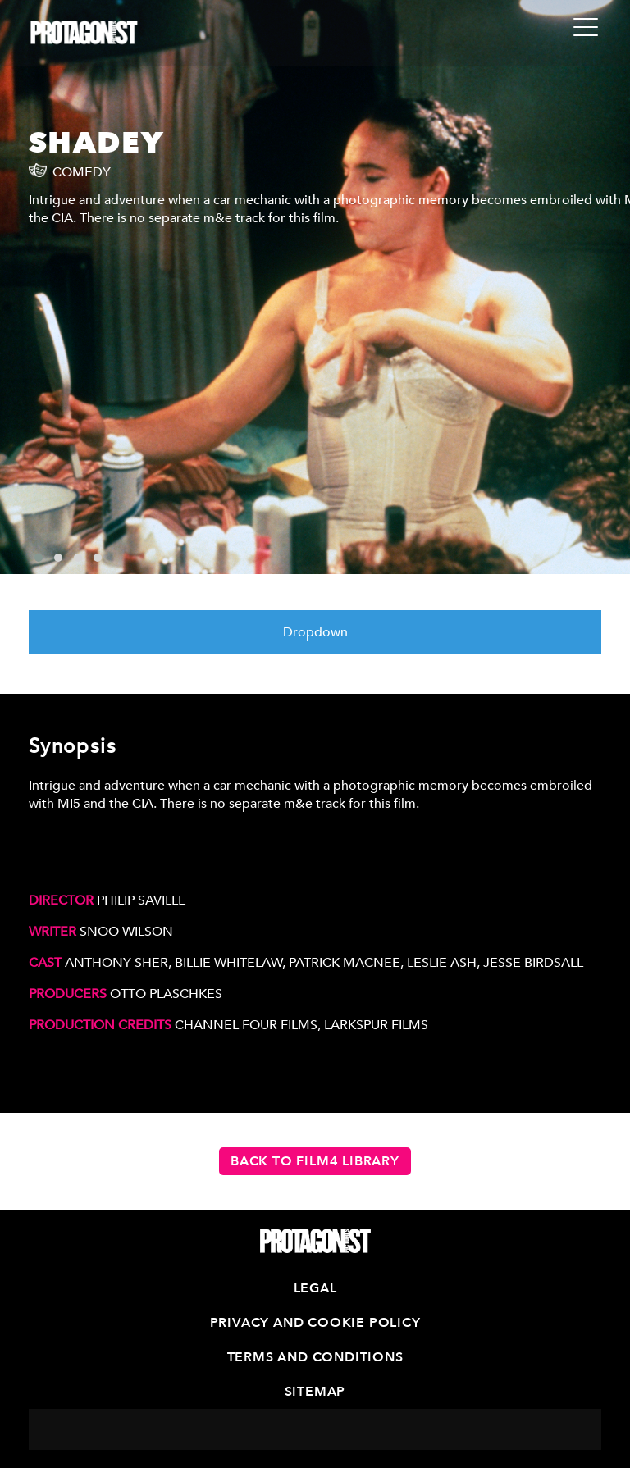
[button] (38, 557)
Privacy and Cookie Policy (315, 1323)
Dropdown (315, 632)
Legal (315, 1288)
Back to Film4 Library (315, 1161)
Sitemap (315, 1392)
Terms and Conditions (315, 1357)
